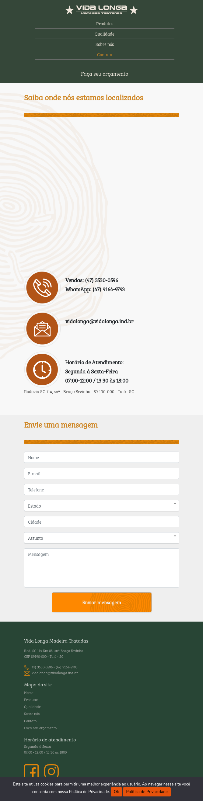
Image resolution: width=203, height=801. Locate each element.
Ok (116, 792)
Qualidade (104, 33)
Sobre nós (105, 44)
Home (28, 692)
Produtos (104, 23)
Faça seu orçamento (104, 73)
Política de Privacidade (147, 792)
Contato (104, 54)
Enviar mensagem (101, 602)
